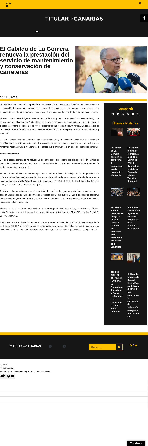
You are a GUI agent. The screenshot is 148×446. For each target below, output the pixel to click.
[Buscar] (119, 347)
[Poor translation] (10, 376)
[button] (144, 18)
